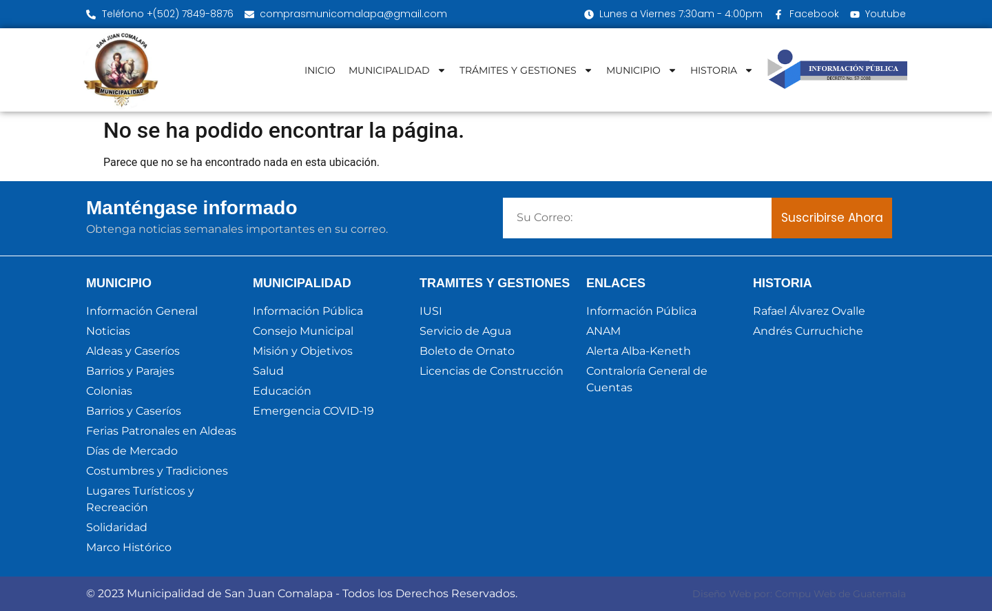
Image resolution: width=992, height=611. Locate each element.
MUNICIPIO (641, 70)
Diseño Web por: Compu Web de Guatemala (799, 594)
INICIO (319, 70)
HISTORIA (722, 70)
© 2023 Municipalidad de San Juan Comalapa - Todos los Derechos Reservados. (301, 593)
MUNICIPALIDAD (397, 70)
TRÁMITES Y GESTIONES (526, 70)
